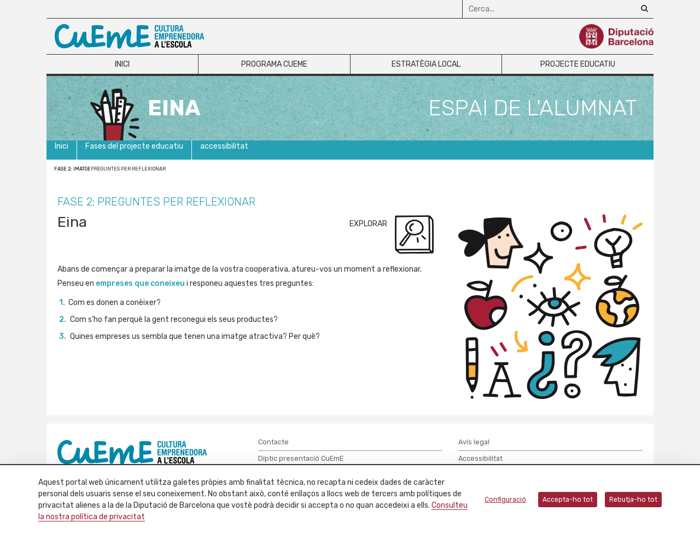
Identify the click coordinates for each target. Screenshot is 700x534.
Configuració (505, 499)
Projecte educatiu (577, 64)
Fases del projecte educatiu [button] (134, 146)
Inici (122, 64)
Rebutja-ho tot (633, 499)
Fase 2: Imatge (72, 169)
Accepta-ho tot (567, 499)
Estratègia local (426, 64)
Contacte (273, 442)
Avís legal (473, 442)
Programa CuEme (274, 64)
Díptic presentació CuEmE (300, 458)
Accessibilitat (480, 458)
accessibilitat (224, 146)
